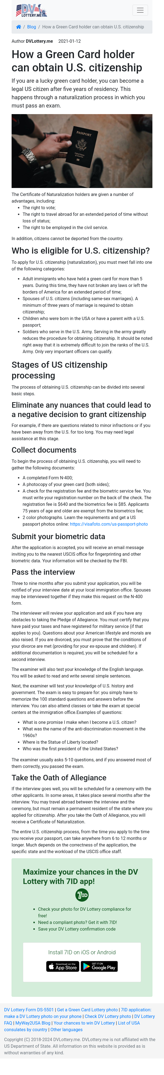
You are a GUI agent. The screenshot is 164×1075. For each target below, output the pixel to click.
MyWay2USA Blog (33, 1023)
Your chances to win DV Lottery (84, 1023)
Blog (31, 26)
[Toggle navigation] (140, 10)
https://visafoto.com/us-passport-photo (109, 524)
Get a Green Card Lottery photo (87, 1009)
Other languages (67, 1029)
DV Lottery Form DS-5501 (29, 1009)
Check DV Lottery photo (108, 1016)
